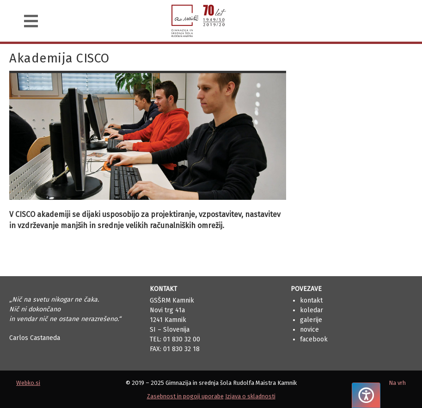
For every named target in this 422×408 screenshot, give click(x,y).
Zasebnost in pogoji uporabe (185, 396)
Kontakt (311, 300)
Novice (309, 330)
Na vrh (397, 382)
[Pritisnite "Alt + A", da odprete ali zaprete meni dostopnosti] (366, 395)
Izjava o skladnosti (250, 396)
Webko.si (28, 382)
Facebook (314, 339)
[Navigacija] (30, 21)
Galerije (311, 320)
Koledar (311, 310)
